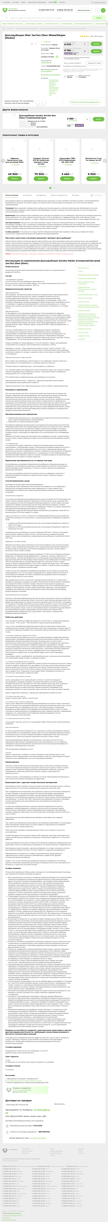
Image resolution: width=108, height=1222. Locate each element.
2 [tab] (52, 187)
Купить (96, 44)
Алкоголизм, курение (33, 24)
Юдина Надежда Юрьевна (21, 1090)
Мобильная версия (10, 1219)
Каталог (10, 28)
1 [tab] (50, 187)
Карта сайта (6, 1217)
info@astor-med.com (14, 1213)
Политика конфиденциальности (12, 1215)
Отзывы (52, 1155)
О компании (25, 1149)
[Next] (105, 161)
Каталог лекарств (27, 1151)
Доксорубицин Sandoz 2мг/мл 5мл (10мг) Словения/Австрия (54, 83)
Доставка (81, 1149)
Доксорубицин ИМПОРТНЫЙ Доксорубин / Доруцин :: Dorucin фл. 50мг (54, 91)
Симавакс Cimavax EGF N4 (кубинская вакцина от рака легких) (41, 161)
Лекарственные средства (12, 24)
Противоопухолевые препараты (27, 28)
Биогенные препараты (84, 24)
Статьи (52, 1149)
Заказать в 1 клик (94, 63)
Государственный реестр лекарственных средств (24, 1081)
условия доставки (37, 1138)
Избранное (25, 1153)
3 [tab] (55, 187)
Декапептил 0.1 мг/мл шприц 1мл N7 (93, 159)
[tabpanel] (15, 161)
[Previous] (3, 161)
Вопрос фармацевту (56, 1151)
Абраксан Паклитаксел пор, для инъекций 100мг (15, 160)
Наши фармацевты (55, 1153)
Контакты (81, 1153)
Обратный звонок (84, 10)
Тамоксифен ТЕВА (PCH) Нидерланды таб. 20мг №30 (67, 160)
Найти (98, 18)
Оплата (23, 2)
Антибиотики (66, 24)
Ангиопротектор (52, 24)
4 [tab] (57, 187)
